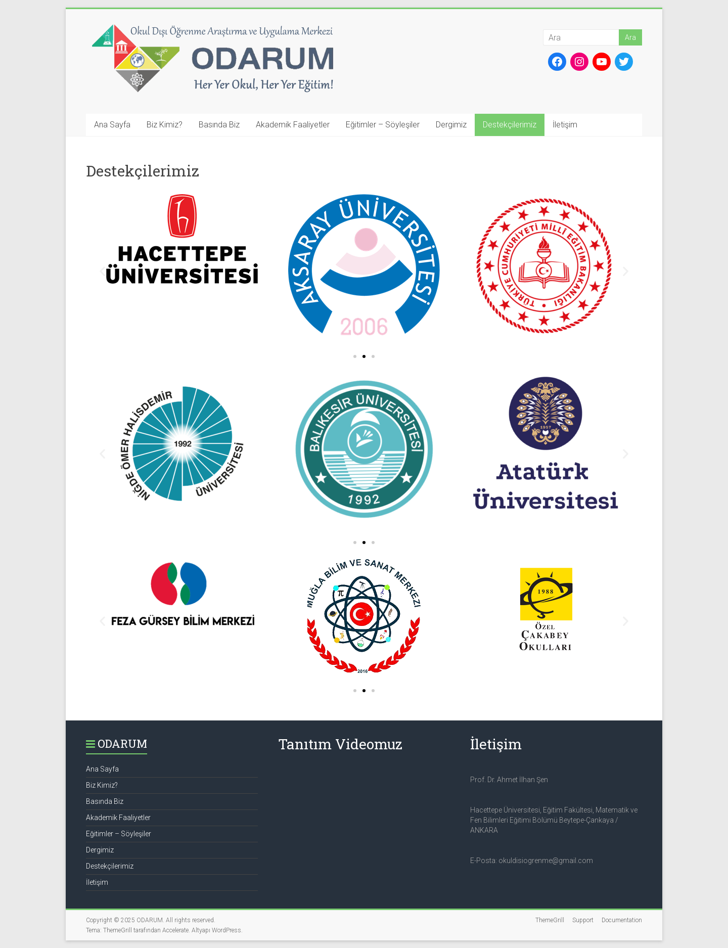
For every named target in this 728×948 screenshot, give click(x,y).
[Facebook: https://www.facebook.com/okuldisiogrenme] (557, 62)
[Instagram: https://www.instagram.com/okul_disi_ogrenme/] (579, 62)
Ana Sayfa (112, 124)
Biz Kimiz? (165, 124)
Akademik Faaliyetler (293, 124)
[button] (354, 356)
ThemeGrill (549, 920)
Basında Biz (219, 124)
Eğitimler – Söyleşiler (383, 124)
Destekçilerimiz (509, 124)
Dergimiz (451, 124)
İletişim (565, 124)
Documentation (622, 920)
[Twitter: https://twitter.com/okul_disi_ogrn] (624, 62)
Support (583, 920)
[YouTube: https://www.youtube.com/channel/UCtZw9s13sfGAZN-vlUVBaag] (602, 62)
